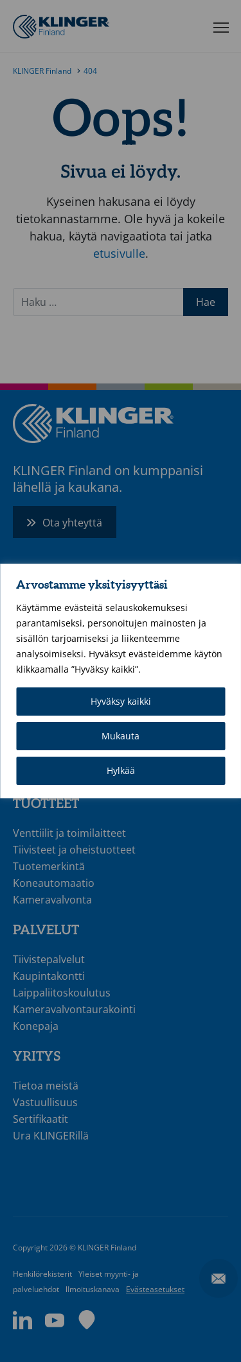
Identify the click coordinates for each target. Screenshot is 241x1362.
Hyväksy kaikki (121, 701)
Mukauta (120, 736)
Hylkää (121, 770)
